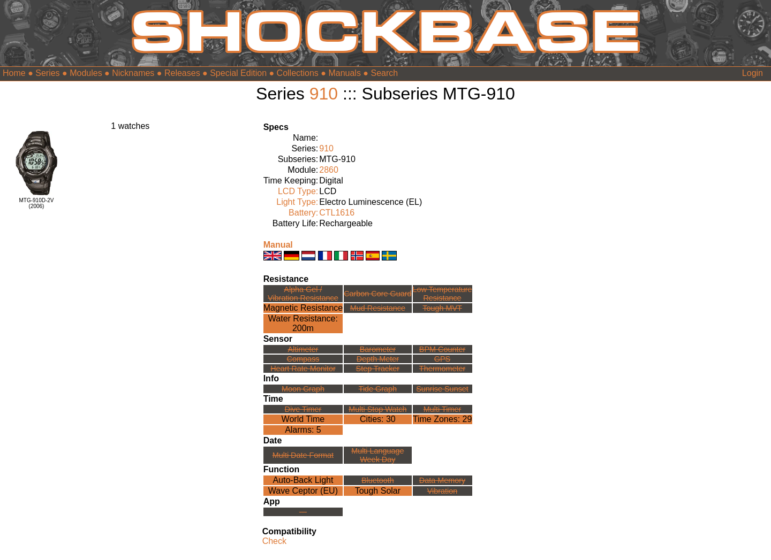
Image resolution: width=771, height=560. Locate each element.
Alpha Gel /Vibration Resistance (303, 293)
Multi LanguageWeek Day (377, 455)
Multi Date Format (303, 455)
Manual (278, 244)
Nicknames (133, 73)
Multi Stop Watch (377, 409)
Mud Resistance (377, 308)
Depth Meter (378, 359)
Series (47, 73)
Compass (303, 359)
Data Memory (442, 480)
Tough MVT (442, 308)
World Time (303, 419)
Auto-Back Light (303, 480)
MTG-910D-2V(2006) (36, 203)
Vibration (442, 491)
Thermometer (442, 368)
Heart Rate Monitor (303, 368)
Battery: (303, 212)
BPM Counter (442, 349)
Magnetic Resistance (303, 307)
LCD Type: (298, 191)
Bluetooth (377, 480)
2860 (328, 169)
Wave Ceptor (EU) (303, 490)
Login (752, 73)
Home (14, 73)
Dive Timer (303, 409)
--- (303, 512)
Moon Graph (303, 389)
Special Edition (238, 73)
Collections (298, 73)
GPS (442, 359)
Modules (86, 73)
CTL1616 (336, 212)
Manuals (344, 73)
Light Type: (297, 201)
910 (323, 93)
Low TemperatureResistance (442, 293)
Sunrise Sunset (442, 389)
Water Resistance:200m (303, 323)
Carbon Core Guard (377, 293)
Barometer (378, 349)
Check (274, 541)
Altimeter (303, 349)
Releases (182, 73)
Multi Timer (442, 409)
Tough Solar (377, 490)
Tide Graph (378, 389)
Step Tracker (378, 368)
